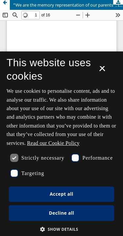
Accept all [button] (61, 194)
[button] (61, 229)
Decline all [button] (61, 213)
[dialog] (61, 143)
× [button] (102, 70)
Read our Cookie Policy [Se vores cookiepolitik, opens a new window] (53, 143)
